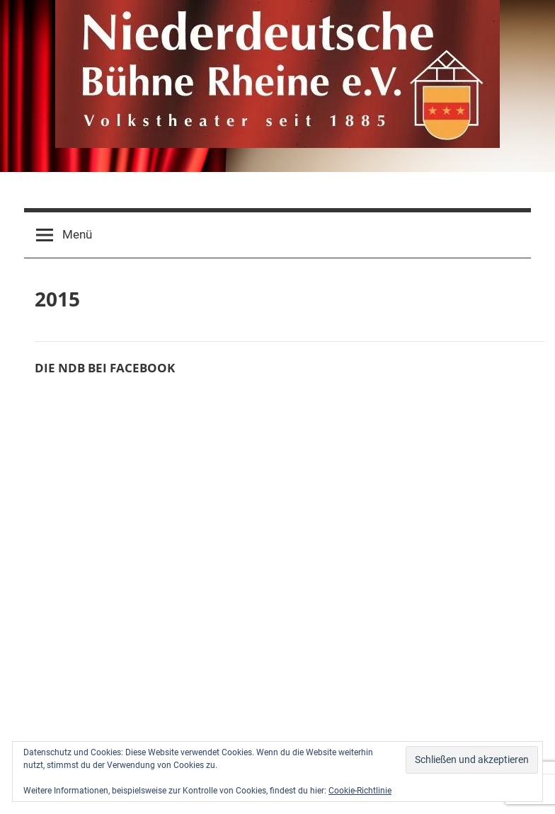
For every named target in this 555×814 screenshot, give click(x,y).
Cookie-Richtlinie (359, 791)
